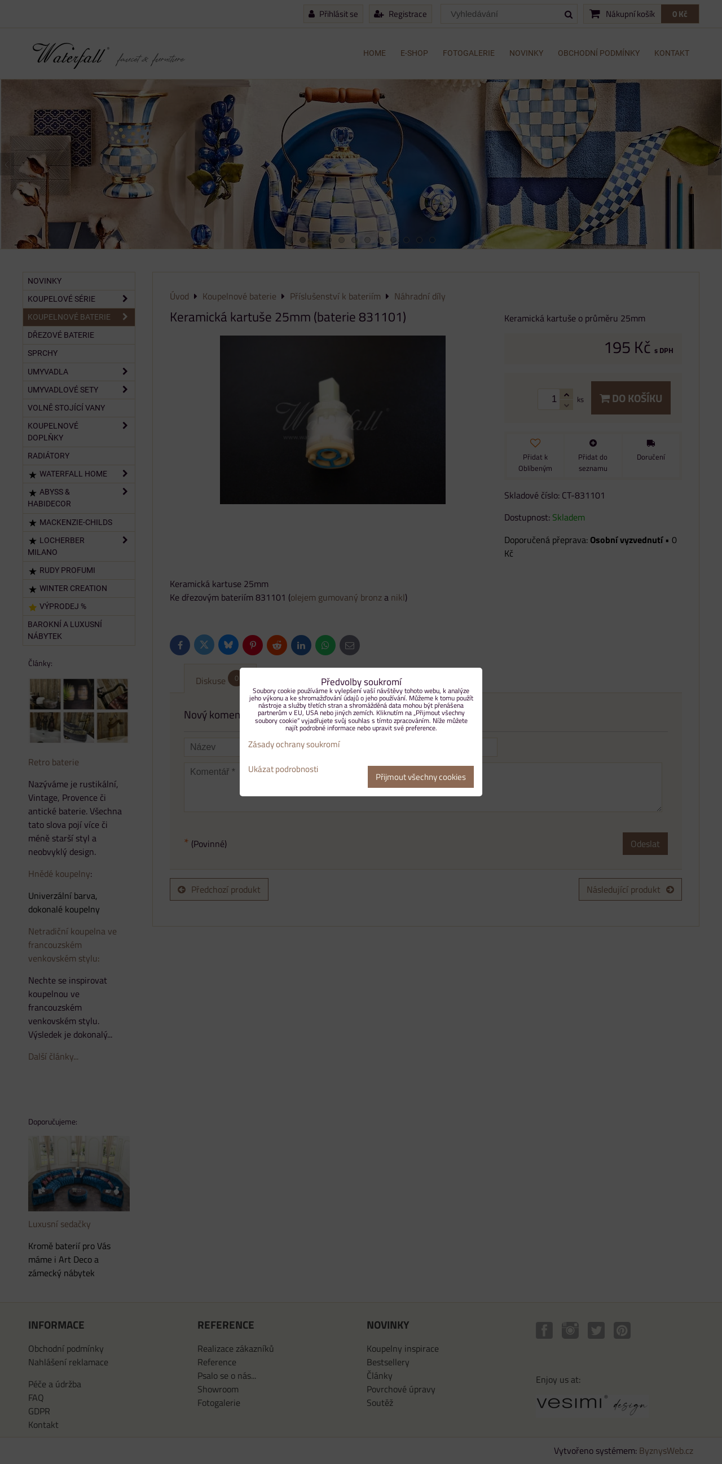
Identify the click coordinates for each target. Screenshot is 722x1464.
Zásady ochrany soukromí (294, 744)
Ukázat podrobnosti (283, 769)
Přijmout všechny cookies (421, 776)
